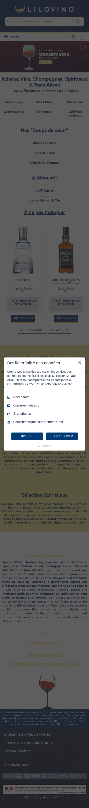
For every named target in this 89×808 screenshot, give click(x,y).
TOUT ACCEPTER (62, 436)
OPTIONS (27, 436)
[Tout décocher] (79, 362)
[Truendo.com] (44, 446)
